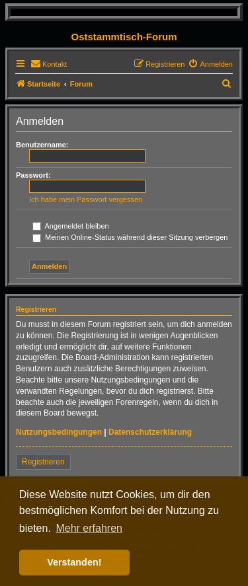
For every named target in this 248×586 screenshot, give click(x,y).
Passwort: (33, 175)
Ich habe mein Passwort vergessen (85, 199)
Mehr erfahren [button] (89, 528)
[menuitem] (48, 64)
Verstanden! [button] (74, 562)
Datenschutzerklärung (150, 432)
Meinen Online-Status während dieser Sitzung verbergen (129, 237)
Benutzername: (42, 145)
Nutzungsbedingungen (59, 432)
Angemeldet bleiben (70, 226)
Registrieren (43, 461)
